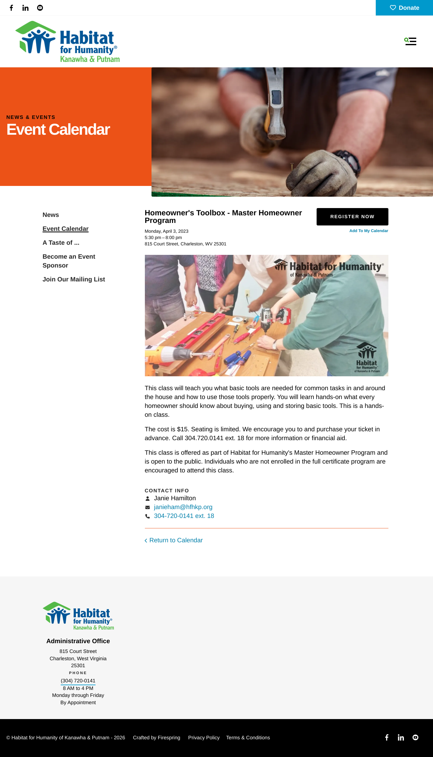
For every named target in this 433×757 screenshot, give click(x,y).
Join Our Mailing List (74, 279)
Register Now (352, 216)
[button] (410, 41)
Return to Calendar (176, 540)
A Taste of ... (61, 242)
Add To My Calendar (368, 230)
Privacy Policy (204, 738)
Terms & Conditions (248, 738)
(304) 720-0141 (78, 681)
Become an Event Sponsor (69, 261)
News (51, 215)
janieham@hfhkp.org (183, 507)
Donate (404, 8)
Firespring (169, 738)
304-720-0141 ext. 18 (184, 516)
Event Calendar (66, 228)
